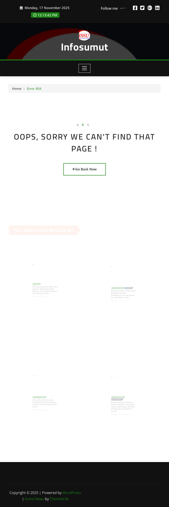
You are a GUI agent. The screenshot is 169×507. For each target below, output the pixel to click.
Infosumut (84, 46)
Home (17, 89)
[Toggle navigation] (85, 68)
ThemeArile (59, 498)
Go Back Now (85, 169)
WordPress (71, 492)
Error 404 (34, 89)
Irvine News (34, 498)
